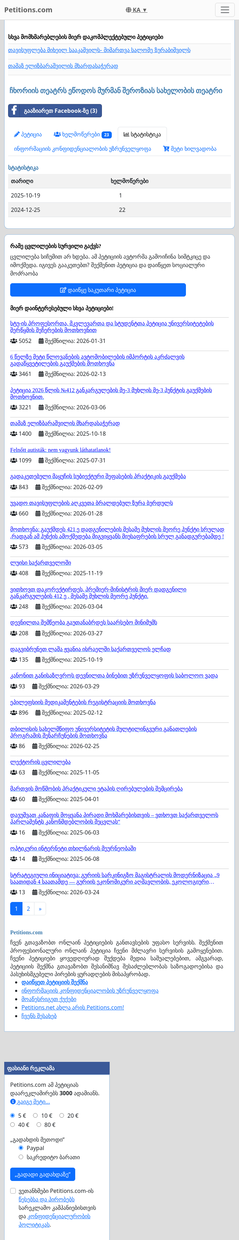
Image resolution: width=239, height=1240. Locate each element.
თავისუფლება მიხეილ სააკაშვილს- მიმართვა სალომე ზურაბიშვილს (99, 50)
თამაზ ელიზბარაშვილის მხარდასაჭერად (63, 66)
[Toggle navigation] (225, 10)
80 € (50, 1125)
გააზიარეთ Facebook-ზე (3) (52, 110)
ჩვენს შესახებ (39, 1016)
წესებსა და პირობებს (47, 1199)
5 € (22, 1115)
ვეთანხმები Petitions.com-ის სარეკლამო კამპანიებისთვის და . (57, 1207)
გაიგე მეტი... (30, 1101)
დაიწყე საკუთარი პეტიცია (98, 290)
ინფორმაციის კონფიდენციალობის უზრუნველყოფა (82, 148)
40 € (24, 1125)
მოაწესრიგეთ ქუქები (48, 999)
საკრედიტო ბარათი (53, 1157)
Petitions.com (28, 9)
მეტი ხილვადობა (189, 148)
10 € (46, 1115)
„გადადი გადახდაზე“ (43, 1174)
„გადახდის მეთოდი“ (37, 1139)
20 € (73, 1115)
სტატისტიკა (142, 134)
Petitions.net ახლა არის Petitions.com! (72, 1007)
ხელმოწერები (83, 134)
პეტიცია (28, 134)
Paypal (35, 1148)
